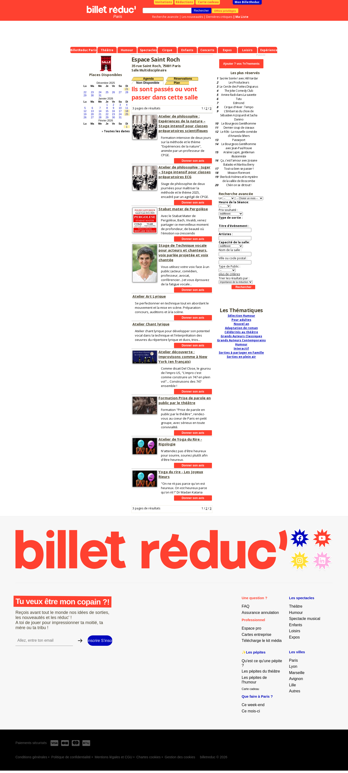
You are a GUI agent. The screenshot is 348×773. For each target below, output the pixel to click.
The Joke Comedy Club (239, 91)
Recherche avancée (165, 17)
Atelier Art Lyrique (149, 296)
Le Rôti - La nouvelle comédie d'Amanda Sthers (238, 134)
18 (126, 111)
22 (85, 92)
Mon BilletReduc (247, 2)
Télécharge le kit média (262, 641)
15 (107, 111)
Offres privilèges (225, 10)
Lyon (293, 666)
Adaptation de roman (241, 328)
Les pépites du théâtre (261, 671)
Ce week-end (253, 705)
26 (113, 92)
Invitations (163, 2)
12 (85, 111)
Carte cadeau (208, 2)
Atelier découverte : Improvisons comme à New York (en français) (183, 356)
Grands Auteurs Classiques (241, 336)
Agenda (148, 78)
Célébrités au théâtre (241, 332)
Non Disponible (147, 82)
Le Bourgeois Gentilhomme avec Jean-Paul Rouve (238, 146)
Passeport (238, 140)
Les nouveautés (192, 17)
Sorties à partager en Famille (241, 353)
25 (107, 92)
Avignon (296, 679)
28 (126, 92)
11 (126, 107)
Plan (177, 82)
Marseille (296, 673)
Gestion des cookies (180, 757)
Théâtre (295, 606)
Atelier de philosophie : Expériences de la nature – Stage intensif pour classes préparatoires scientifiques (183, 123)
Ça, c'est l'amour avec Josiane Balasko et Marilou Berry (238, 162)
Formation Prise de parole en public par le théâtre (185, 400)
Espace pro (251, 628)
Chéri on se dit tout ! (238, 185)
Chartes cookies (148, 757)
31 (100, 95)
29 (85, 95)
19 (85, 114)
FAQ (245, 606)
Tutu (238, 99)
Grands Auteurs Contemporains (241, 340)
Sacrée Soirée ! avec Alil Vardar (239, 78)
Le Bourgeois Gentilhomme (238, 123)
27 (120, 92)
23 (92, 92)
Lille (292, 685)
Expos (294, 637)
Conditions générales (31, 757)
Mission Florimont (239, 173)
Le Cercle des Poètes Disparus (239, 86)
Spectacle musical (304, 619)
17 (120, 111)
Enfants (295, 625)
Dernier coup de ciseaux (239, 128)
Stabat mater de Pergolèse (183, 208)
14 (100, 111)
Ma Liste (241, 17)
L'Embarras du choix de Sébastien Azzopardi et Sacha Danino (238, 115)
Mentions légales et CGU (113, 757)
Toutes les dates (117, 131)
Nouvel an (241, 324)
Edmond (238, 103)
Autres (294, 691)
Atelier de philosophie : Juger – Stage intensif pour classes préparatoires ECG (185, 172)
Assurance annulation (260, 613)
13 (92, 111)
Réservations (183, 78)
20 (92, 114)
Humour (241, 344)
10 (120, 107)
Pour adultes (241, 320)
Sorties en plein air (241, 357)
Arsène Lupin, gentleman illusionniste (238, 154)
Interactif (241, 348)
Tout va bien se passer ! (239, 169)
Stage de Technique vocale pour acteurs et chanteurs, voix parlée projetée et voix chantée (183, 252)
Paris (117, 16)
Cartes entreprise (256, 634)
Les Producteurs (239, 82)
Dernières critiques (219, 17)
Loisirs (294, 631)
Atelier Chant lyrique (150, 324)
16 (113, 111)
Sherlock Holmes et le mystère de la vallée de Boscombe (239, 179)
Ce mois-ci (251, 711)
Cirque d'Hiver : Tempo (238, 107)
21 (126, 89)
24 (100, 92)
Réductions (184, 2)
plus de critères (229, 274)
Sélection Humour (241, 316)
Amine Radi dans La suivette (238, 95)
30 (92, 95)
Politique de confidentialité (71, 757)
